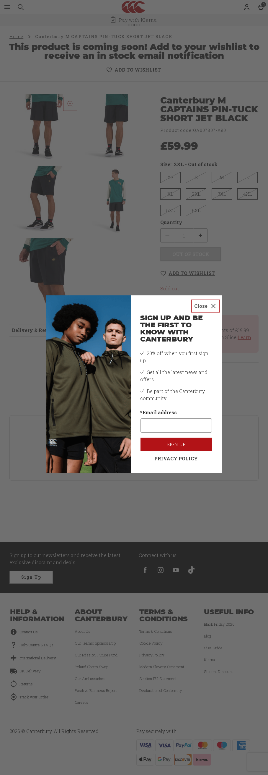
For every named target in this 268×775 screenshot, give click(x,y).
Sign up (176, 444)
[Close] (205, 306)
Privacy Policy (176, 458)
